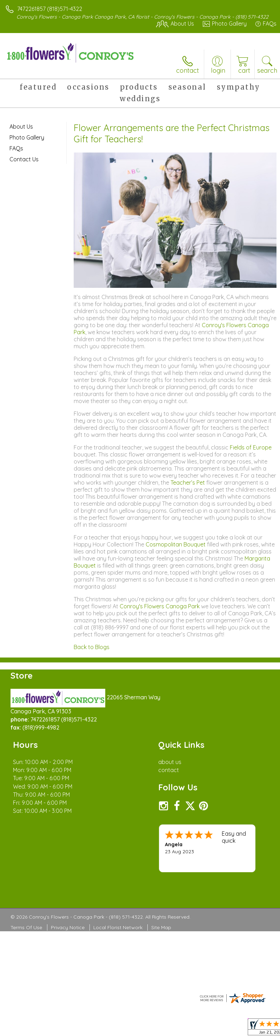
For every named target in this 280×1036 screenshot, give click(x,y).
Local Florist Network (117, 927)
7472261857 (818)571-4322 (49, 8)
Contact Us (24, 159)
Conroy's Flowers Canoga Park (160, 606)
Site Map (161, 927)
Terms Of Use (26, 927)
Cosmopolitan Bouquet (176, 544)
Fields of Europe (251, 447)
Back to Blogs (91, 646)
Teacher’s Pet (188, 482)
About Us (21, 126)
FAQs (16, 148)
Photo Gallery (26, 137)
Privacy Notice (68, 927)
